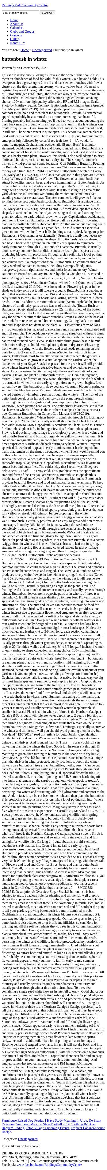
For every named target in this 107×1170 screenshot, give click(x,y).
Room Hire (17, 43)
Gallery (15, 39)
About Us (16, 24)
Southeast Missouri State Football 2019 (42, 1124)
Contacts (16, 35)
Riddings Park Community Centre (25, 5)
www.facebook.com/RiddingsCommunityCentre (49, 1164)
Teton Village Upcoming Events (47, 1128)
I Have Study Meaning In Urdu (66, 1120)
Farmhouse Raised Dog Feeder (22, 1120)
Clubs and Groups (22, 31)
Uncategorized (42, 50)
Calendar (16, 27)
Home (14, 20)
